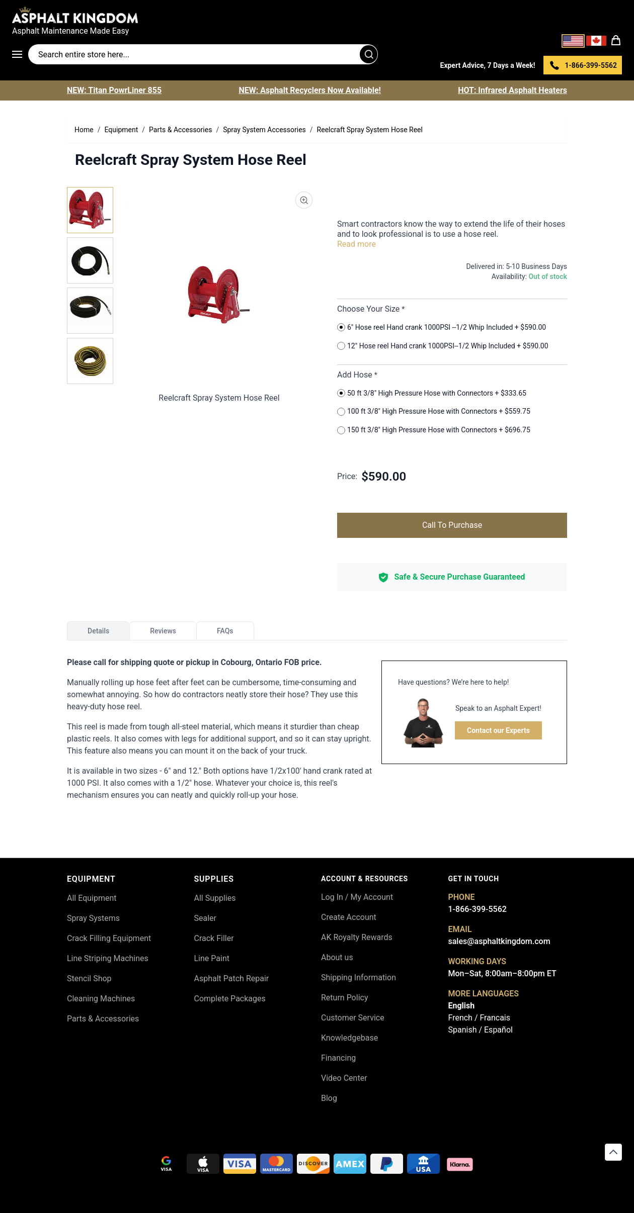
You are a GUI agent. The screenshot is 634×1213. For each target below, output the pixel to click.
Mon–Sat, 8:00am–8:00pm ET (502, 973)
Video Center (344, 1078)
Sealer (205, 918)
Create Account (348, 917)
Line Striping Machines (107, 958)
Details (98, 631)
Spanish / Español (480, 1030)
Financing (338, 1058)
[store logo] (317, 14)
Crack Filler (214, 938)
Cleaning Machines (101, 998)
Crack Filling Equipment (109, 938)
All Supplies (215, 898)
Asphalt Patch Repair (231, 978)
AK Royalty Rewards (356, 937)
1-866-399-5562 (477, 909)
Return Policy (344, 997)
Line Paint (211, 958)
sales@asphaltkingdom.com (499, 941)
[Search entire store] (203, 54)
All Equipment (92, 898)
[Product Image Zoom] (304, 200)
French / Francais (479, 1017)
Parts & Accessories (103, 1018)
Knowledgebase (349, 1038)
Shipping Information (358, 977)
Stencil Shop (89, 978)
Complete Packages (230, 998)
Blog (329, 1098)
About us (337, 957)
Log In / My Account (357, 897)
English (461, 1005)
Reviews (163, 631)
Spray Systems (93, 918)
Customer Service (352, 1017)
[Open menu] (20, 54)
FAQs (225, 631)
